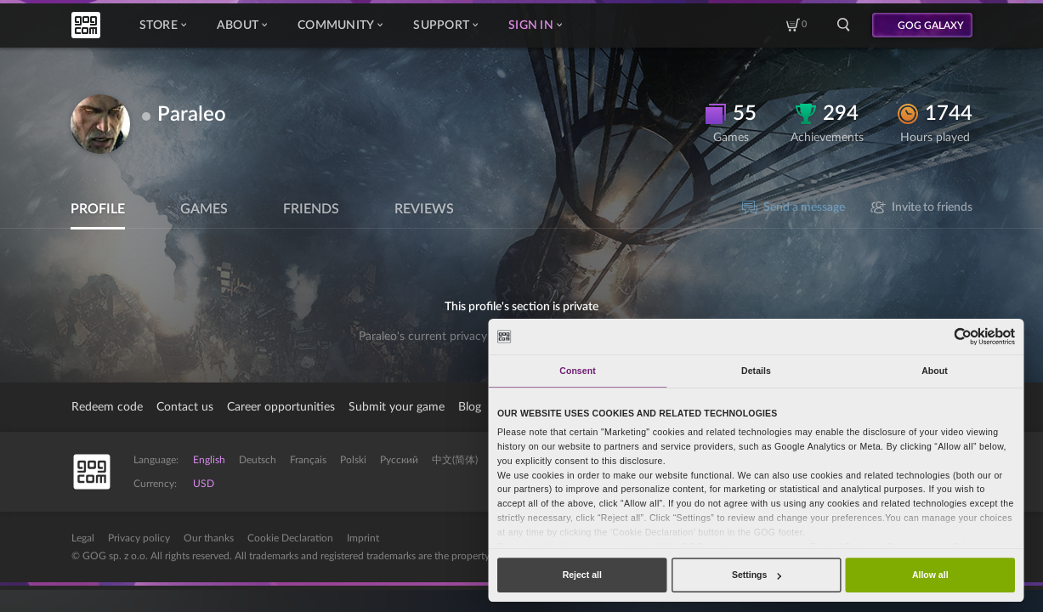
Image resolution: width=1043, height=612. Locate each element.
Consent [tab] (577, 371)
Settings (756, 575)
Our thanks (209, 538)
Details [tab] (756, 371)
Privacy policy (139, 538)
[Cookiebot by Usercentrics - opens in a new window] (963, 336)
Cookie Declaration (290, 538)
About (242, 25)
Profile (98, 209)
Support (445, 25)
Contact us (184, 407)
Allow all (930, 575)
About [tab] (934, 371)
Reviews (424, 209)
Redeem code (107, 407)
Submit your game (397, 407)
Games (204, 209)
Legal (82, 538)
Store (162, 25)
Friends (311, 209)
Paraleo (191, 115)
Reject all (582, 575)
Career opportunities (281, 407)
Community (340, 25)
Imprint (363, 538)
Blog (469, 407)
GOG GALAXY (931, 25)
